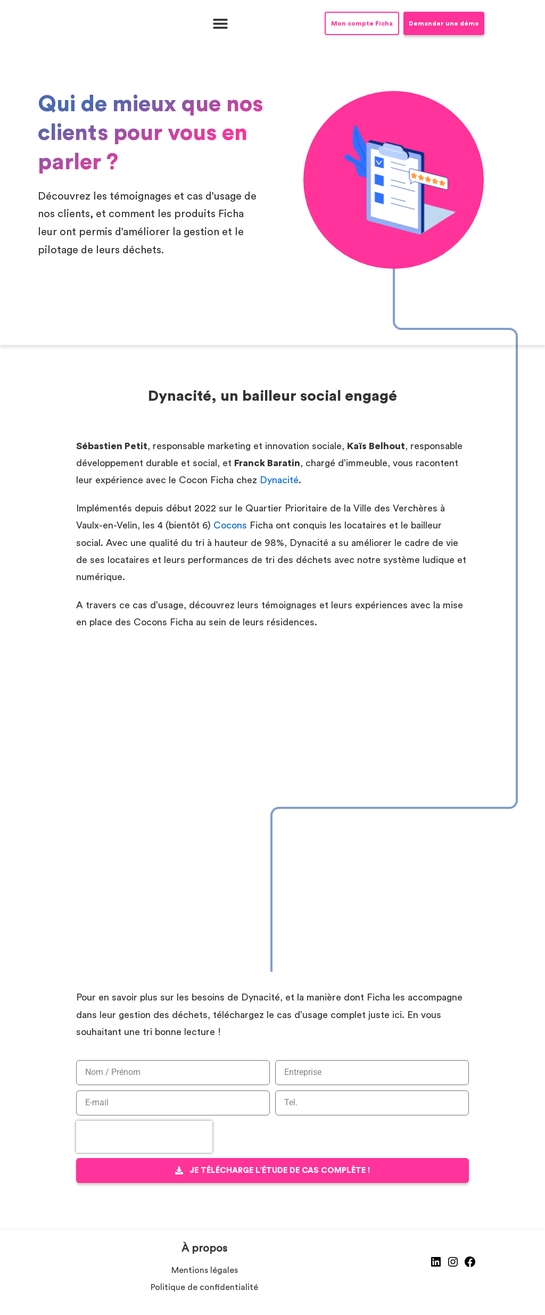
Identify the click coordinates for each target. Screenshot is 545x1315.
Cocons (230, 525)
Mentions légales (204, 1270)
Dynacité (279, 480)
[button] (220, 24)
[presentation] (144, 1137)
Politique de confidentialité (204, 1287)
